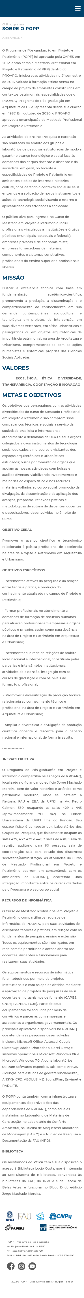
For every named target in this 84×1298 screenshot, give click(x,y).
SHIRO (54, 1281)
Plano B (68, 1281)
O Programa (12, 38)
